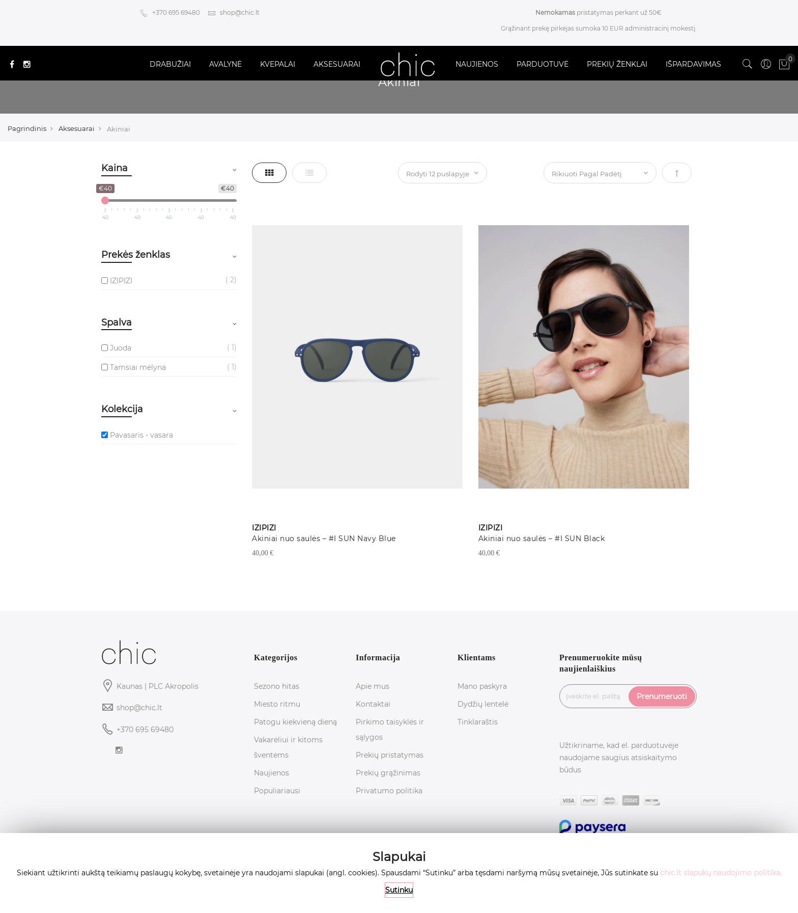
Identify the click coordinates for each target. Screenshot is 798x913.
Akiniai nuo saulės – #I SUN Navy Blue (324, 538)
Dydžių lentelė (483, 704)
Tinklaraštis (478, 722)
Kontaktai (373, 704)
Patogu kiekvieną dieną (295, 722)
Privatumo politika (389, 790)
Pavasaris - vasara (141, 435)
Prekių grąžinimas (388, 772)
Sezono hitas (276, 686)
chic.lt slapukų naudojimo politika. (721, 872)
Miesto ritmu (277, 704)
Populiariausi (277, 790)
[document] (399, 873)
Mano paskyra (482, 686)
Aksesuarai (77, 128)
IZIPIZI (121, 280)
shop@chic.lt (234, 12)
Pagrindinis (27, 128)
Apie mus (372, 686)
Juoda (120, 348)
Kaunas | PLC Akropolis (157, 686)
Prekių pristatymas (389, 755)
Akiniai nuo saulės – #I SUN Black (541, 538)
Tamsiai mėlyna (138, 367)
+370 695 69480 (170, 12)
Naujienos (271, 772)
